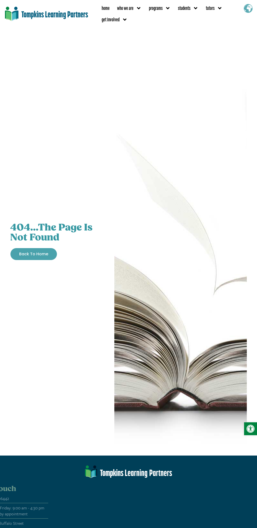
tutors (214, 8)
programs (160, 8)
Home (106, 8)
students (188, 8)
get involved (115, 19)
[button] (250, 428)
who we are (129, 8)
